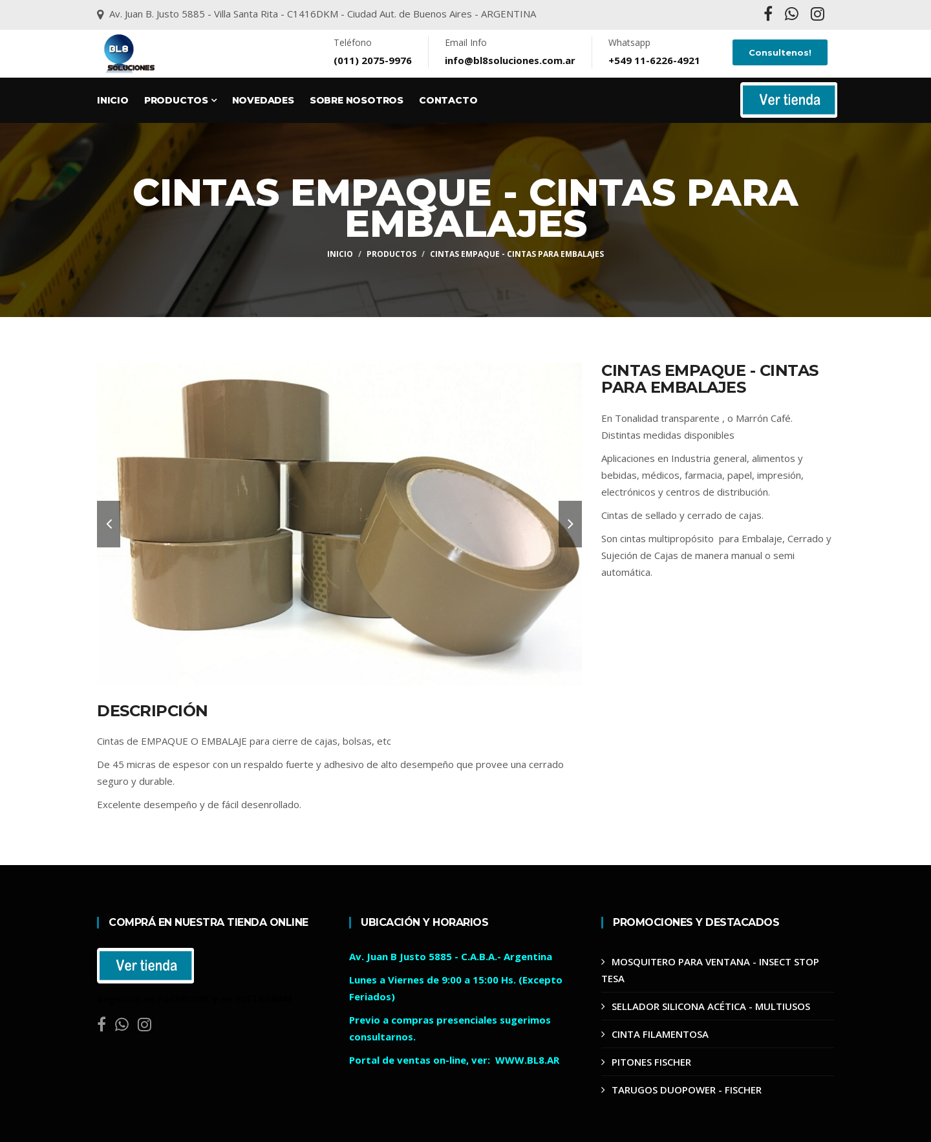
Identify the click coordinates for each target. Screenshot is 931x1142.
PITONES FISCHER (651, 1061)
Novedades (263, 100)
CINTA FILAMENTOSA (660, 1033)
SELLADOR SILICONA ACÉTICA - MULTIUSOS (711, 1006)
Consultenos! (780, 52)
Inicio (113, 100)
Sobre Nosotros (356, 100)
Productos (180, 100)
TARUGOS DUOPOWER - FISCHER (687, 1089)
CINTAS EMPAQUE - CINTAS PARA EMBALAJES (517, 253)
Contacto (448, 100)
